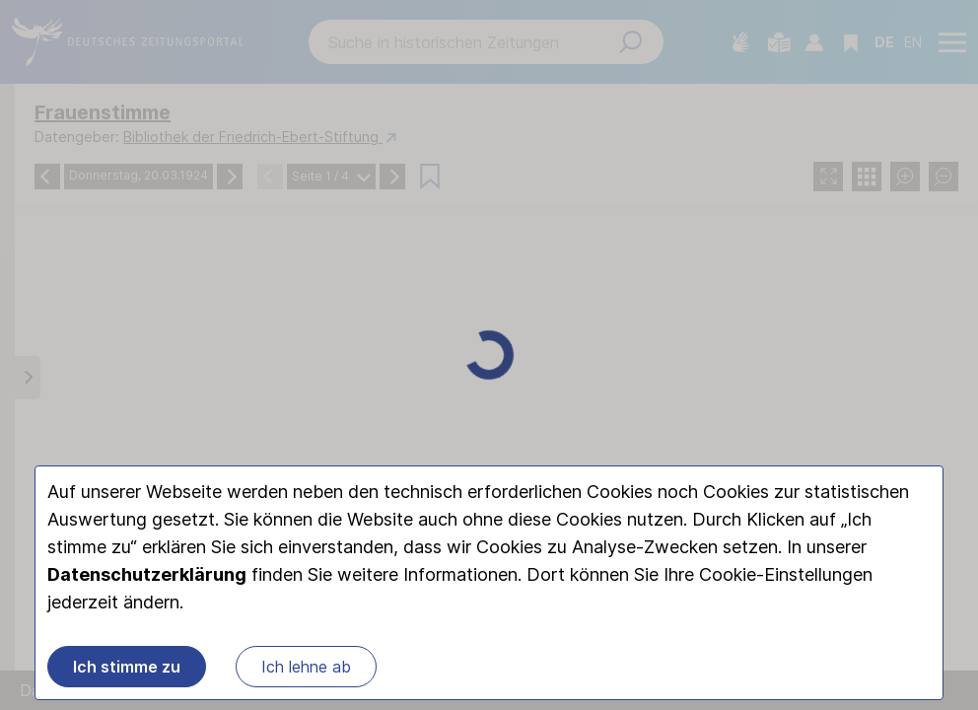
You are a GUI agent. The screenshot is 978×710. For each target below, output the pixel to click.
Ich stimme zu (126, 666)
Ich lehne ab (306, 666)
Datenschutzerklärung (146, 574)
